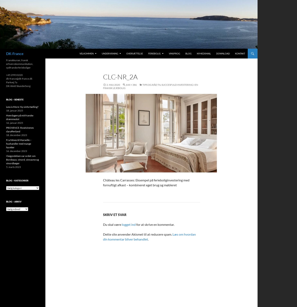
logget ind (129, 224)
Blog (188, 53)
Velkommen (87, 53)
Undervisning (110, 53)
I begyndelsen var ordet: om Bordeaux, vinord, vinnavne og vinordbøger (22, 159)
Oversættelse (134, 53)
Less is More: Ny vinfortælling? (22, 106)
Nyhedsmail (204, 53)
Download (223, 53)
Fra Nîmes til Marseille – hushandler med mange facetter (18, 143)
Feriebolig (154, 53)
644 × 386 (131, 84)
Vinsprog (174, 53)
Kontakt (240, 53)
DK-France (15, 53)
